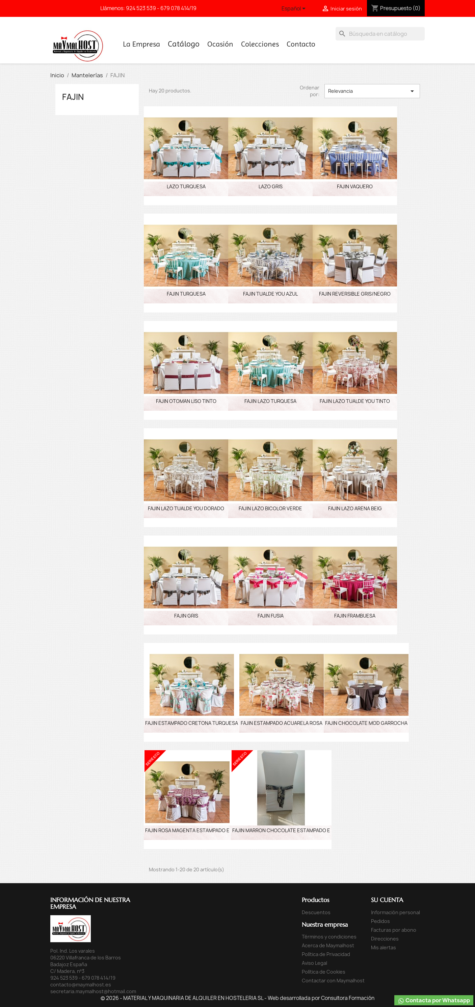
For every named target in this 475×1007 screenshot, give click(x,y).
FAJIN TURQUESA (186, 294)
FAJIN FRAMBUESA (354, 616)
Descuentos (316, 912)
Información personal (395, 912)
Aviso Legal (314, 963)
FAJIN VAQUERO (355, 186)
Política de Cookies (323, 972)
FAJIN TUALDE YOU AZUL (270, 294)
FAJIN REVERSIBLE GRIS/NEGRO (355, 294)
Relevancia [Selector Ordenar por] (372, 91)
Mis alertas (383, 947)
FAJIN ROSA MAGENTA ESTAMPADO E (187, 830)
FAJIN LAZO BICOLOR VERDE (270, 508)
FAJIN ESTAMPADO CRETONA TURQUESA (191, 723)
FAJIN (73, 97)
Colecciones (260, 44)
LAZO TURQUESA (186, 186)
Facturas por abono (393, 930)
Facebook (63, 7)
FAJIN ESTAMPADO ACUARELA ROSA (281, 723)
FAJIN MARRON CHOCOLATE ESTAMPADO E (281, 830)
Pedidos (380, 921)
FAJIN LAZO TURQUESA (270, 401)
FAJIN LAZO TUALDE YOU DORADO (186, 508)
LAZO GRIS (271, 186)
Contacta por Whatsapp (434, 1000)
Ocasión (220, 44)
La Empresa (141, 44)
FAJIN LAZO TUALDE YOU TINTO (355, 401)
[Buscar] (380, 33)
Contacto (301, 44)
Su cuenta (387, 900)
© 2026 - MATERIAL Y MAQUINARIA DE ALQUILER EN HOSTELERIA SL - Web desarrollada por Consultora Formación (237, 998)
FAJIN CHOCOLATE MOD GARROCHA (366, 723)
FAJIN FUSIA (271, 616)
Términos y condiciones (329, 936)
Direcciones (385, 938)
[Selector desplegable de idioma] (295, 9)
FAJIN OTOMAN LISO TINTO (186, 401)
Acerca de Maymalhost (328, 945)
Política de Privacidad (326, 954)
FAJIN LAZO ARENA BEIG (355, 508)
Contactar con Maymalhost (333, 980)
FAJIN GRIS (186, 616)
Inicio (183, 45)
